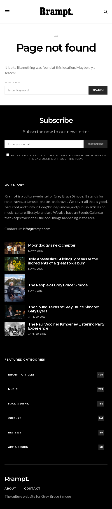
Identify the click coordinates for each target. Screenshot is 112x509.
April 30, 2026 (37, 316)
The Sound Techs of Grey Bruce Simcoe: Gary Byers (63, 309)
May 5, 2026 (35, 268)
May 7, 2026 (35, 251)
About (10, 488)
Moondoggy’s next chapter (52, 245)
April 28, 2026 (37, 334)
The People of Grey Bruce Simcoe (58, 285)
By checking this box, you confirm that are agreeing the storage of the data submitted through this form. (56, 156)
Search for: (13, 82)
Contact (32, 488)
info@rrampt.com (36, 228)
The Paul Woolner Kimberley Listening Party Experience (66, 326)
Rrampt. (17, 479)
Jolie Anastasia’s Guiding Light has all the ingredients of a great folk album (63, 261)
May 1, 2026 (35, 290)
